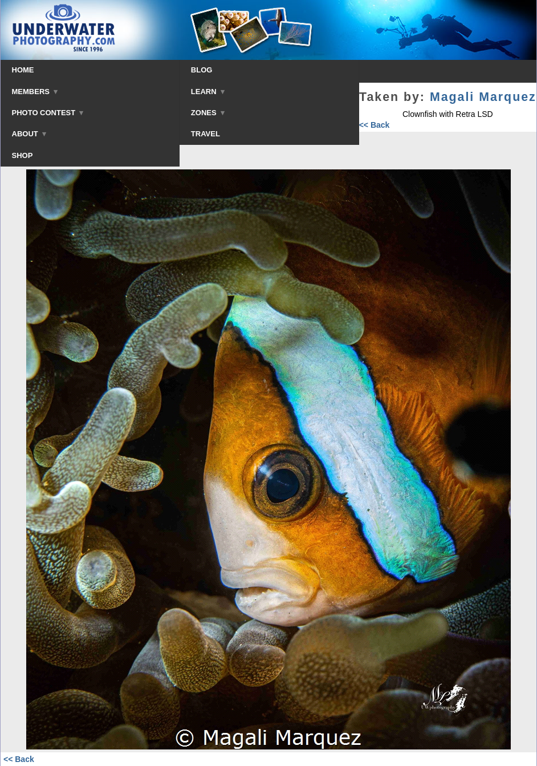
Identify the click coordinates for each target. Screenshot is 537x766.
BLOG (202, 70)
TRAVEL (205, 133)
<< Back (374, 124)
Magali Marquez (483, 97)
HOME (23, 70)
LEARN (208, 91)
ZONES (208, 112)
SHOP (22, 155)
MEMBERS (35, 91)
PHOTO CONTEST (48, 112)
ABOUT (29, 133)
